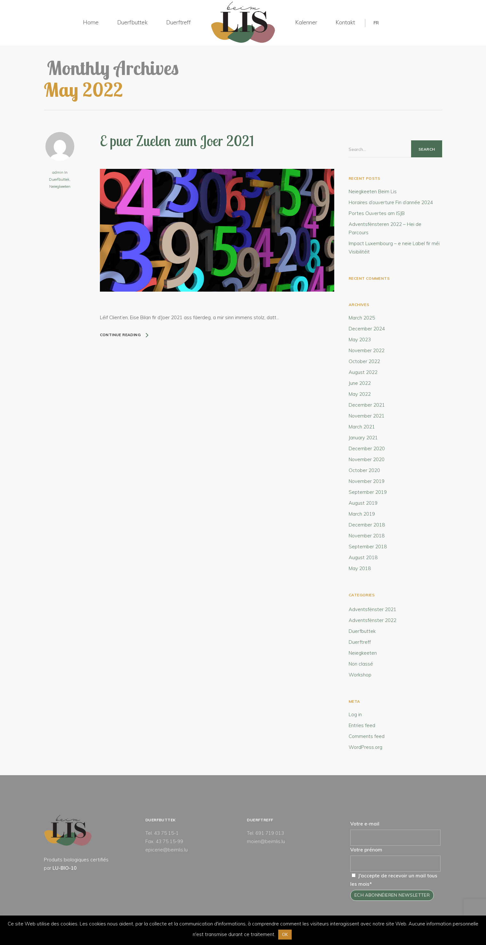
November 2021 (367, 416)
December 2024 (367, 329)
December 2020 (367, 448)
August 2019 (363, 503)
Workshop (360, 675)
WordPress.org (365, 747)
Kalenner (306, 22)
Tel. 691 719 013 (265, 833)
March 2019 (362, 514)
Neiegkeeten (59, 186)
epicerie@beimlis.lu (166, 850)
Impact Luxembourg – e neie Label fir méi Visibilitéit (394, 247)
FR (376, 23)
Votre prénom (366, 850)
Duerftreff (178, 22)
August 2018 (363, 557)
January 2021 (363, 438)
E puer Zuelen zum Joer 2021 (177, 141)
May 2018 (360, 568)
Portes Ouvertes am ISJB (377, 213)
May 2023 (360, 339)
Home (91, 22)
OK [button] (285, 934)
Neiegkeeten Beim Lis (373, 191)
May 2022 (360, 394)
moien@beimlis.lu (266, 841)
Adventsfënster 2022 (372, 620)
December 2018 (367, 525)
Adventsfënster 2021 (372, 609)
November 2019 (367, 481)
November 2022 (367, 350)
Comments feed (367, 736)
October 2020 (364, 470)
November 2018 (367, 536)
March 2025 (362, 318)
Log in (355, 714)
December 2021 (367, 405)
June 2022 (360, 383)
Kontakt (345, 22)
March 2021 (362, 427)
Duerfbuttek (132, 22)
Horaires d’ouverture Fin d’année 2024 (391, 202)
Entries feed (362, 725)
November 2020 (367, 459)
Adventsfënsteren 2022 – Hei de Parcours (385, 228)
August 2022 (363, 372)
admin (57, 172)
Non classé (361, 664)
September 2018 (368, 546)
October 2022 (364, 361)
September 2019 (368, 492)
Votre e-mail (364, 824)
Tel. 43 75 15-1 (162, 833)
